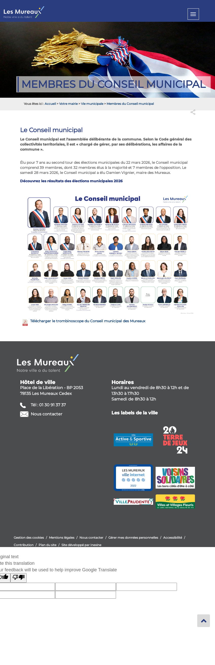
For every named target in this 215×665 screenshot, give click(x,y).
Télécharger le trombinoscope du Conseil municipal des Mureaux (87, 321)
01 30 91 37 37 (52, 404)
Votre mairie (68, 104)
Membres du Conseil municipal (130, 104)
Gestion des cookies (29, 537)
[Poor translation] (18, 578)
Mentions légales (61, 537)
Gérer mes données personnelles (133, 537)
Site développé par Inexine (81, 545)
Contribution (24, 545)
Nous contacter (46, 414)
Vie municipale (92, 104)
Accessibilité (172, 537)
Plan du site (47, 545)
